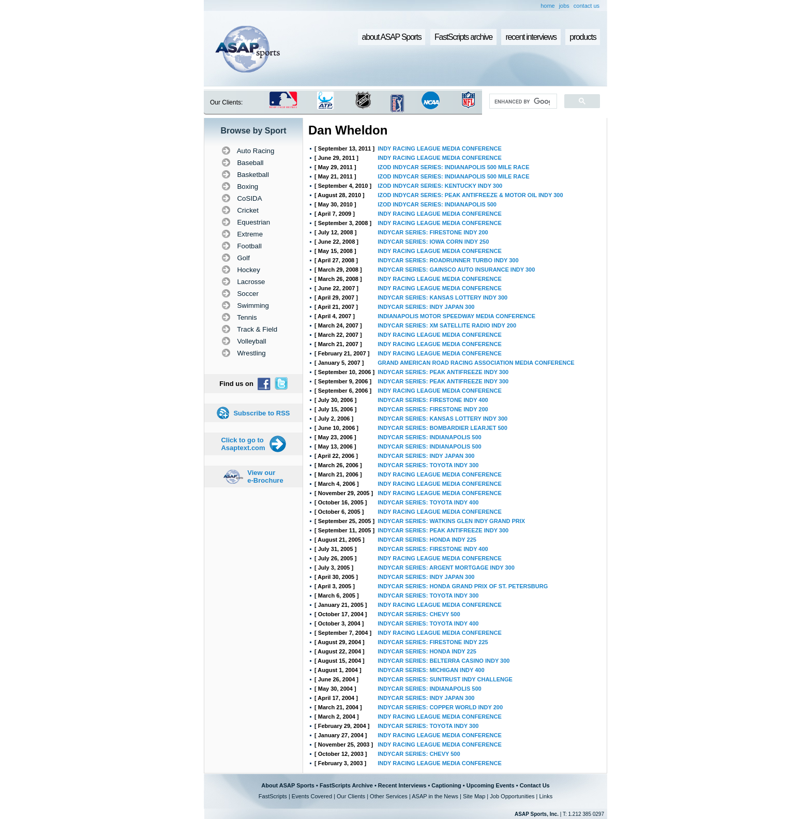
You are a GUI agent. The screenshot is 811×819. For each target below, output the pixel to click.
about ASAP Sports (392, 37)
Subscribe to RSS (261, 413)
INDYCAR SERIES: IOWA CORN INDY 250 (433, 242)
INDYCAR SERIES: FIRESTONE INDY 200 (433, 232)
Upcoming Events (491, 785)
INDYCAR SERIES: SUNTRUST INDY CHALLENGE (445, 679)
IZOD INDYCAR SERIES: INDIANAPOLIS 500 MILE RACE (453, 167)
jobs (564, 6)
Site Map (474, 796)
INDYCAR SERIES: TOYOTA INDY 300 (428, 465)
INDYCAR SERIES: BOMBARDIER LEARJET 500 (442, 428)
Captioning (446, 785)
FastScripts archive (463, 37)
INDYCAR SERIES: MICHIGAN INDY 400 (431, 670)
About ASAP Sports (287, 785)
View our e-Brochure (265, 476)
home (547, 6)
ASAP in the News (435, 796)
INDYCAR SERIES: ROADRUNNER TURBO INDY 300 (448, 260)
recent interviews (530, 37)
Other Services (389, 796)
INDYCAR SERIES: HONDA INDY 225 (427, 540)
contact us (586, 6)
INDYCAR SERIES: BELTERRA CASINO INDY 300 (443, 661)
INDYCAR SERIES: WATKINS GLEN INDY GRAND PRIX (451, 521)
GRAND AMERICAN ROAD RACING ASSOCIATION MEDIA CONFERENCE (476, 363)
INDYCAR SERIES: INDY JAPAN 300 (426, 307)
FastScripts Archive (346, 785)
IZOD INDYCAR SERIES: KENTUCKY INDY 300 (440, 186)
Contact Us (535, 785)
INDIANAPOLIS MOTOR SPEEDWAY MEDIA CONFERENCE (456, 316)
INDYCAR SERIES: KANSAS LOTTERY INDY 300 (442, 297)
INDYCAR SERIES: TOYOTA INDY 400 (428, 502)
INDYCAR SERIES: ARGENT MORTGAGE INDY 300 (446, 567)
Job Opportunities (512, 796)
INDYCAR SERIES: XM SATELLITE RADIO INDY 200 (447, 325)
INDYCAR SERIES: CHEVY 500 (419, 614)
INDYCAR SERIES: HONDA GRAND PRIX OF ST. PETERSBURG (463, 586)
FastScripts (273, 796)
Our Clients (351, 796)
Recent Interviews (402, 785)
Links (545, 796)
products (582, 37)
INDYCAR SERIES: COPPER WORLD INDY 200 (440, 707)
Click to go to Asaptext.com (243, 444)
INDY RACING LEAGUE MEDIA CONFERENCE (440, 148)
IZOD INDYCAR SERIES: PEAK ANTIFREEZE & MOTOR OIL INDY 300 (470, 195)
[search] (522, 101)
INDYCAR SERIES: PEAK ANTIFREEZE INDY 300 (443, 372)
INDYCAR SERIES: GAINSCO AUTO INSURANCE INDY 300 (456, 269)
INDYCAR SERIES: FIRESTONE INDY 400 (433, 400)
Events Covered (312, 796)
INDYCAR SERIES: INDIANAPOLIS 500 (429, 437)
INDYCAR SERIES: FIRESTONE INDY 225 (433, 642)
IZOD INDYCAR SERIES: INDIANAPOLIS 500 (437, 204)
